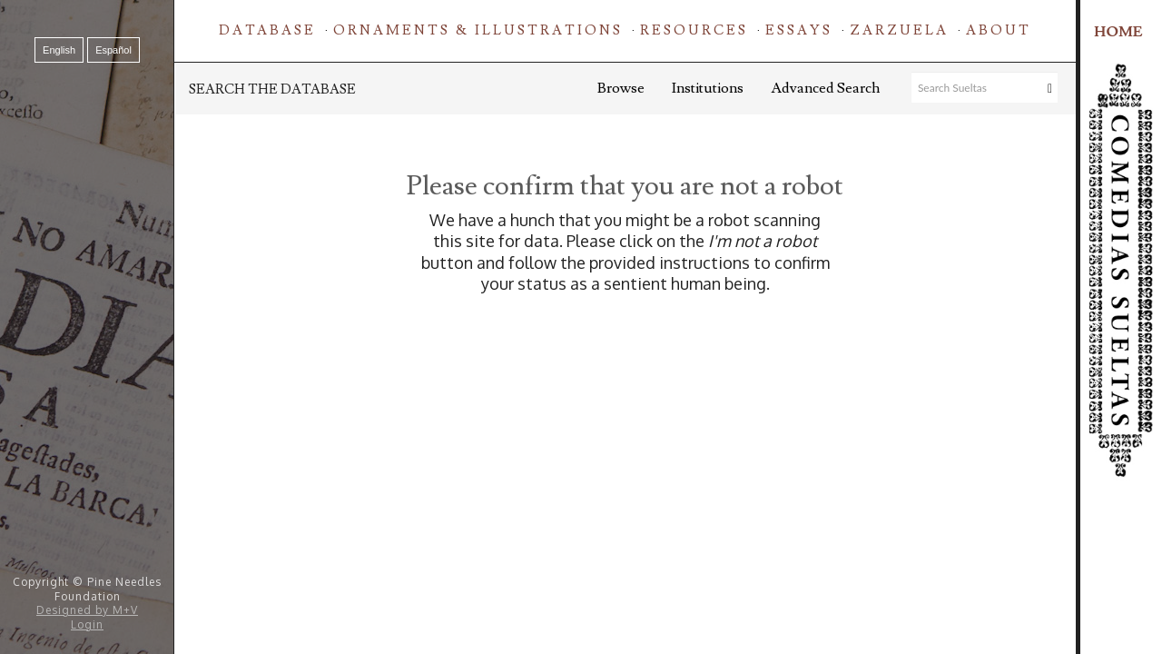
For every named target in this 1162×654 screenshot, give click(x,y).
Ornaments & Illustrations (478, 30)
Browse (621, 88)
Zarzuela (899, 30)
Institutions (707, 88)
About (998, 30)
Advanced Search (825, 88)
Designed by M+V (87, 610)
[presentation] (656, 352)
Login (87, 624)
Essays (798, 30)
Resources (694, 30)
